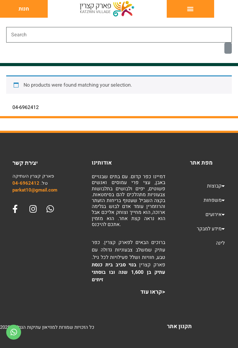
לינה (220, 243)
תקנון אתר (179, 326)
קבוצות (216, 186)
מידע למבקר (211, 229)
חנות (24, 9)
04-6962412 (25, 183)
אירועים (215, 214)
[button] (190, 9)
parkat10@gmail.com (34, 190)
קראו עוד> (152, 292)
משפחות (214, 200)
